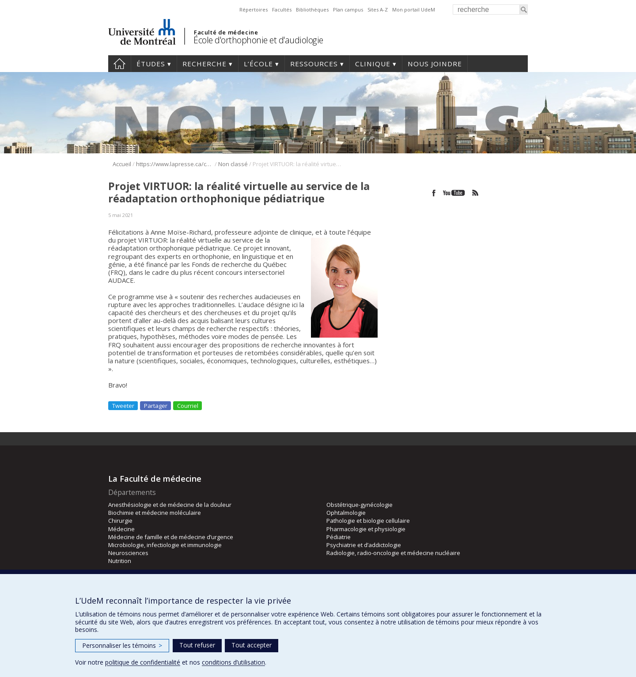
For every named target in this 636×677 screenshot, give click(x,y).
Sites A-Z (377, 9)
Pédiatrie (338, 537)
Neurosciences (128, 553)
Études (150, 63)
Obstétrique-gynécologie (359, 505)
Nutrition (119, 561)
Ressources (314, 63)
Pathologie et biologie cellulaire (368, 521)
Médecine (121, 529)
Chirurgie (120, 521)
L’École (258, 63)
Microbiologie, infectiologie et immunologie (165, 545)
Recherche (204, 63)
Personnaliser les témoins (122, 645)
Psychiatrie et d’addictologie (363, 545)
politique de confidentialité (142, 662)
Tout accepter (251, 645)
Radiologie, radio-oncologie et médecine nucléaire (393, 553)
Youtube (455, 192)
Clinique (372, 63)
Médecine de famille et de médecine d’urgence (170, 537)
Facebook (433, 192)
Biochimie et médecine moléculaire (154, 513)
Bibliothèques (312, 9)
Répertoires (253, 9)
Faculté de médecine (226, 32)
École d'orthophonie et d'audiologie (258, 40)
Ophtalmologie (346, 513)
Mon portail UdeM (413, 9)
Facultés (282, 9)
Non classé (233, 164)
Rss (475, 192)
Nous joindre (435, 63)
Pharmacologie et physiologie (365, 529)
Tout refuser (197, 645)
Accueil (119, 63)
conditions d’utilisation (233, 662)
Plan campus (348, 9)
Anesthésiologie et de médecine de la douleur (169, 505)
